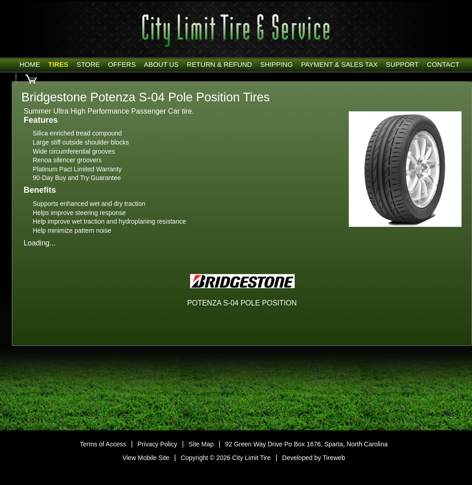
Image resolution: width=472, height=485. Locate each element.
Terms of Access (103, 444)
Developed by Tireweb (313, 457)
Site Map (201, 444)
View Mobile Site (145, 457)
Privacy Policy (157, 444)
